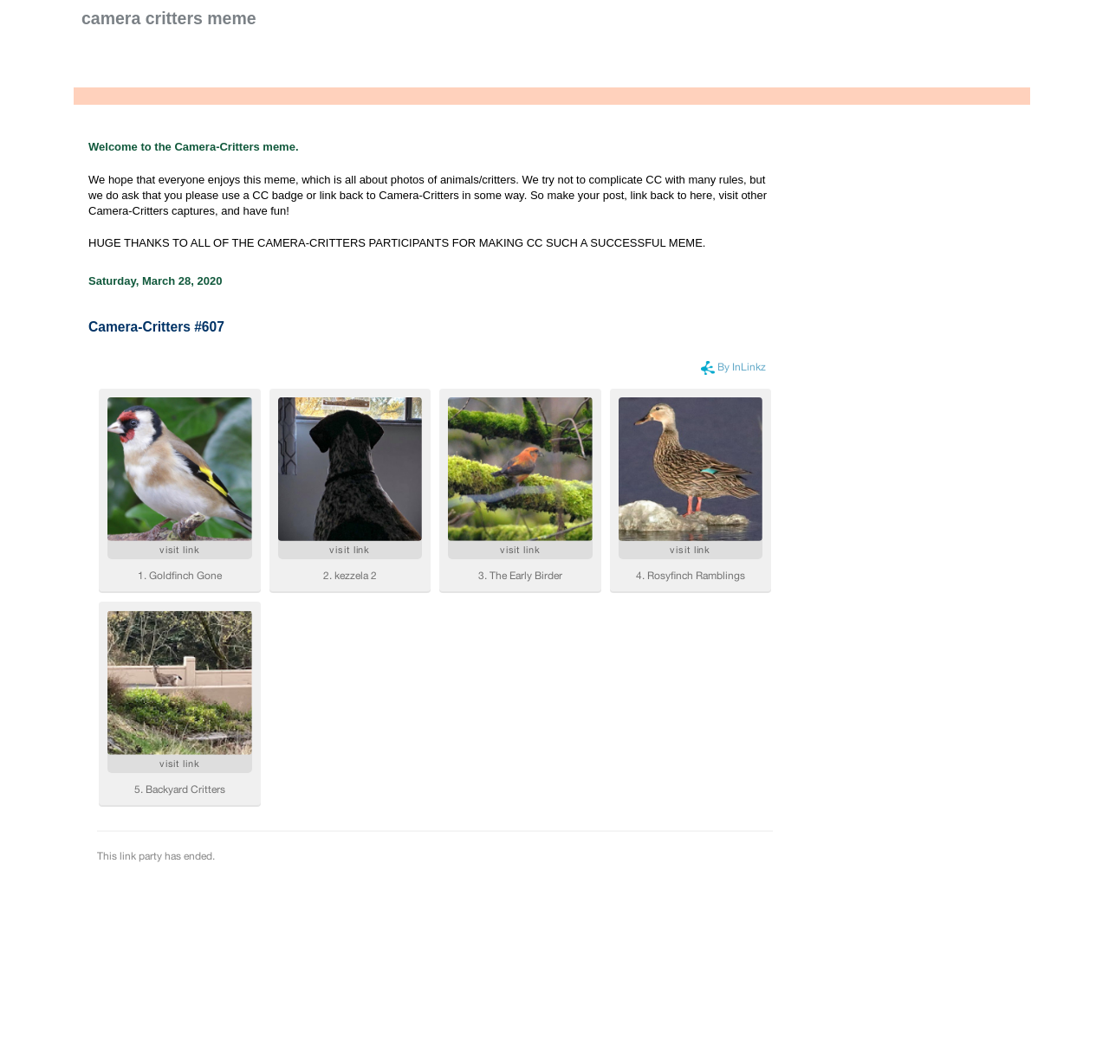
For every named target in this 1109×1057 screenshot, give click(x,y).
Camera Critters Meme (168, 18)
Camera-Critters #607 (156, 326)
